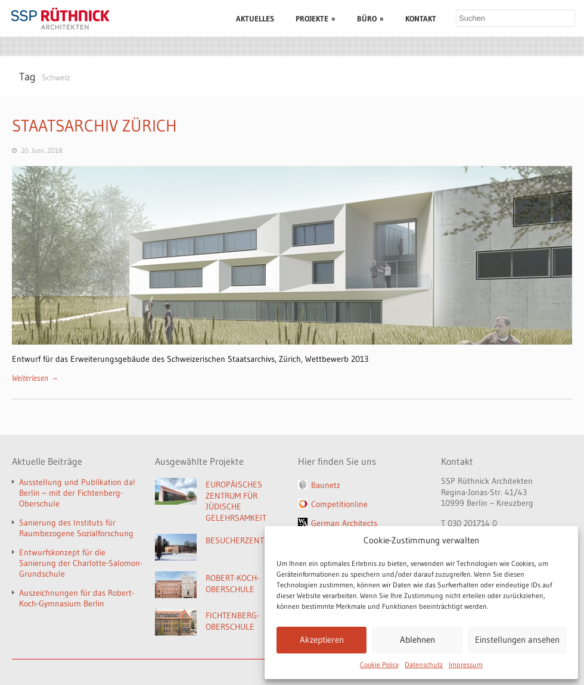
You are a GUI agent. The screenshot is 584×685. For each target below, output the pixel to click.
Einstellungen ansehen (517, 639)
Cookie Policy (379, 664)
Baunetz (325, 485)
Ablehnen (417, 639)
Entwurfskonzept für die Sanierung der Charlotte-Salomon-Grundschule (80, 563)
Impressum (466, 664)
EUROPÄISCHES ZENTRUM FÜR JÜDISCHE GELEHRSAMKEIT (236, 501)
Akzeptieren (322, 639)
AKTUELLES (255, 18)
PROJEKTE (316, 18)
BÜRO (370, 18)
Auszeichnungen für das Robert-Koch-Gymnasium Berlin (76, 598)
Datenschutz (424, 664)
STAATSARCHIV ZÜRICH (94, 125)
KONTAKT (420, 18)
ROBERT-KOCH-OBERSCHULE (232, 584)
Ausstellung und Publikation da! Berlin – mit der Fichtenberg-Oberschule (77, 493)
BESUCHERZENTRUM (243, 540)
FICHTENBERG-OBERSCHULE (232, 621)
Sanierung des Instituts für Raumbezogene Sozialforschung (76, 528)
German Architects (344, 523)
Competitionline (339, 504)
